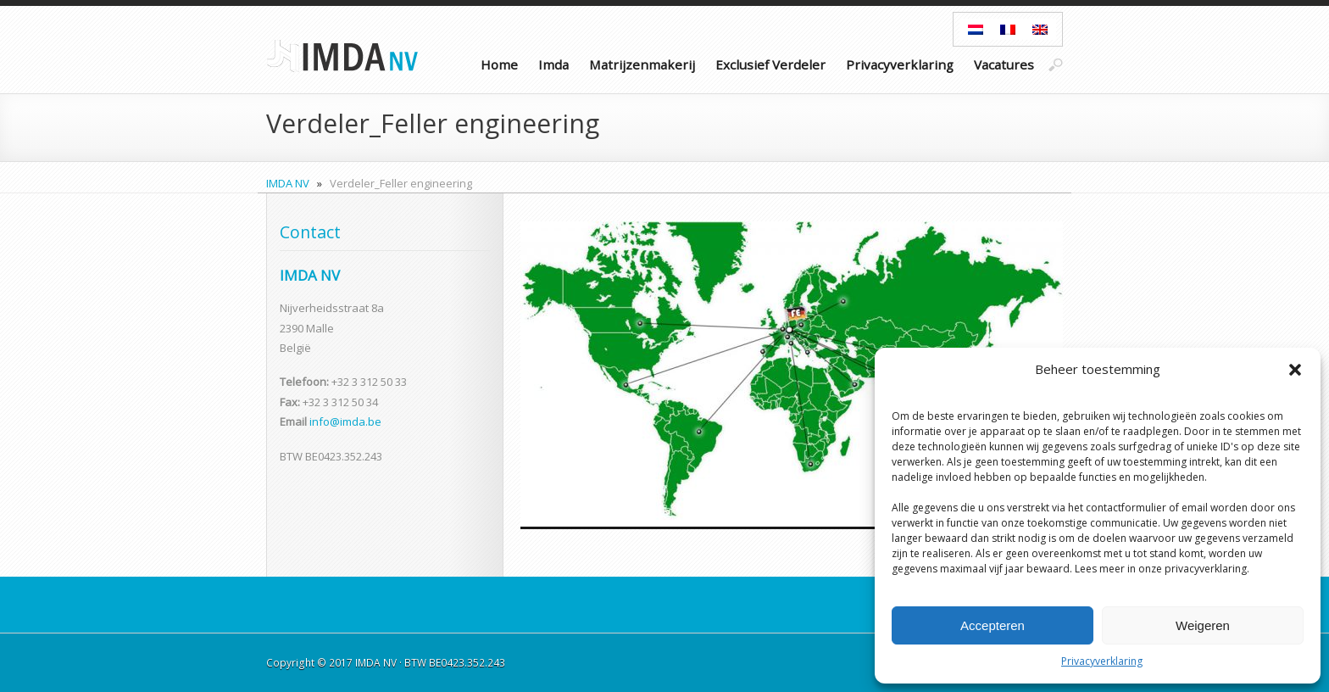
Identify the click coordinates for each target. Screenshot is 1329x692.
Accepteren (992, 625)
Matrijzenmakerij (642, 64)
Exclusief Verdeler (770, 64)
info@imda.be (345, 421)
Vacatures (1004, 64)
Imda (553, 64)
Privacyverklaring (1102, 661)
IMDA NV (287, 183)
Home (499, 64)
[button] (1295, 369)
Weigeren (1203, 625)
